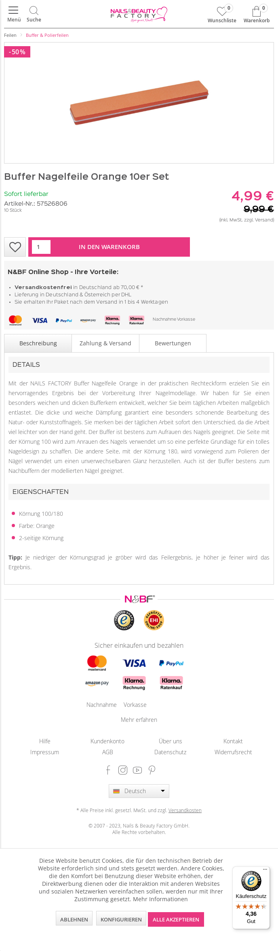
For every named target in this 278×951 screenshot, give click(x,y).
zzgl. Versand (258, 220)
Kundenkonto (107, 741)
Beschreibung (38, 343)
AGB (107, 752)
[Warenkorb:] (256, 14)
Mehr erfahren (139, 719)
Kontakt (233, 741)
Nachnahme (164, 319)
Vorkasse (186, 319)
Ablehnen (74, 919)
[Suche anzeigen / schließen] (34, 14)
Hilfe (45, 741)
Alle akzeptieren (176, 919)
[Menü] (13, 14)
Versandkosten (185, 810)
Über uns (170, 741)
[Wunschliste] (222, 14)
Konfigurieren (121, 919)
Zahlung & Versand (105, 343)
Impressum (44, 752)
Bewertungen (173, 343)
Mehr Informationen (160, 899)
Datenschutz (170, 752)
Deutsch (135, 791)
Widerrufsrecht (233, 752)
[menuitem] (13, 14)
